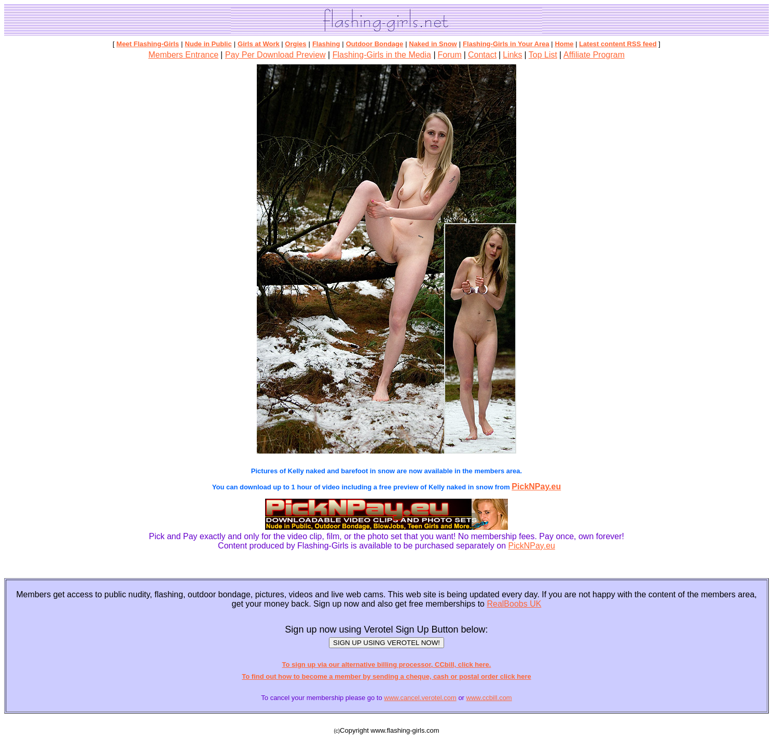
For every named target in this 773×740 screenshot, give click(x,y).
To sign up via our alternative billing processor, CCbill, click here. (386, 664)
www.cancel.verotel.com (420, 698)
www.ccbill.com (489, 698)
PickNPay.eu (536, 486)
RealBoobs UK (514, 603)
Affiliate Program (594, 54)
